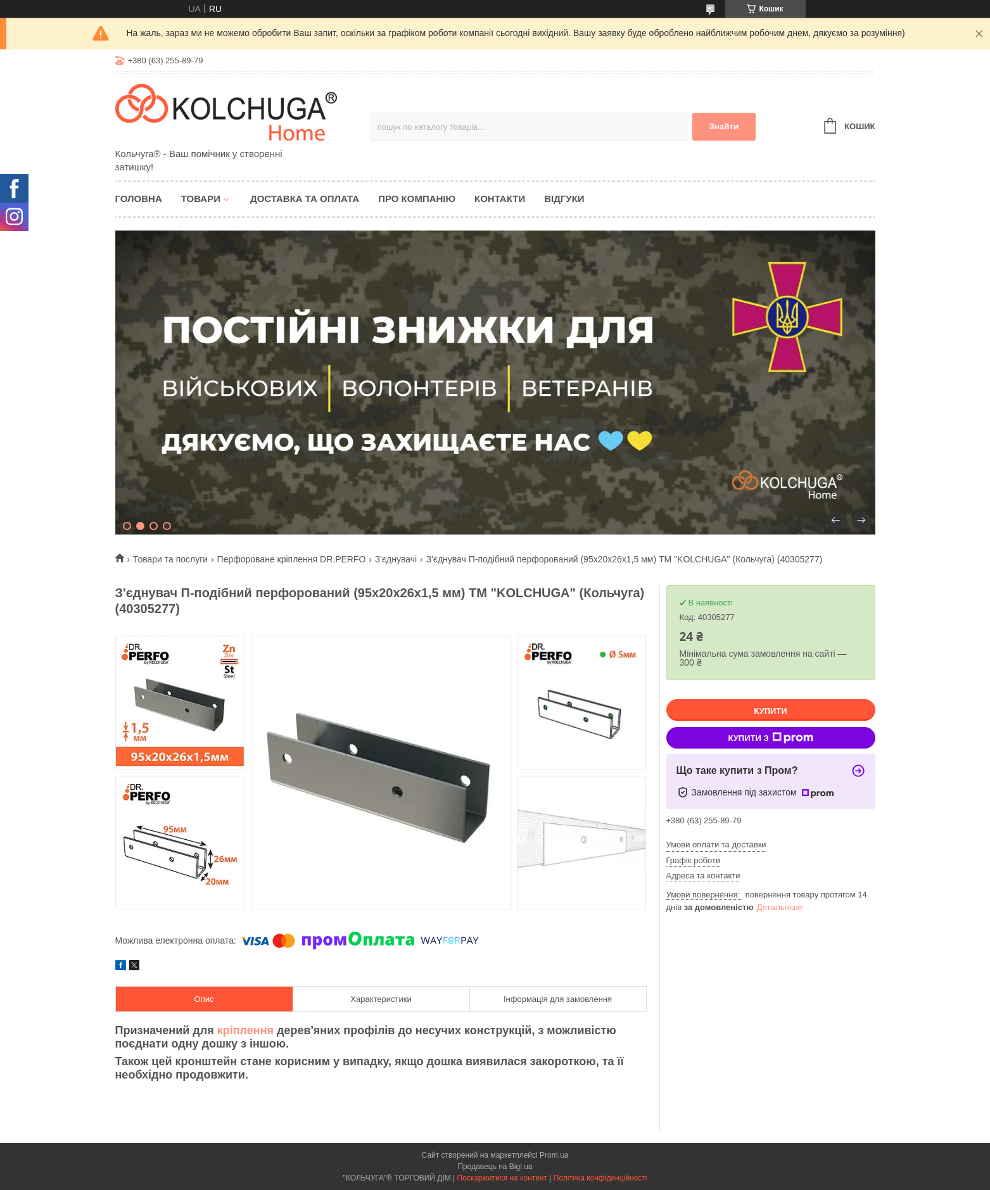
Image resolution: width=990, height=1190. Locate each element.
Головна (138, 198)
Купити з (770, 738)
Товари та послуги (170, 559)
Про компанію (416, 198)
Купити (770, 711)
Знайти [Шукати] (724, 126)
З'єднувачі (396, 559)
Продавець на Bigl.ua (494, 1166)
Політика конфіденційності (600, 1178)
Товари (200, 198)
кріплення (245, 1030)
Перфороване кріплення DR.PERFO (291, 559)
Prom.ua (554, 1155)
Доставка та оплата (304, 198)
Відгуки (564, 198)
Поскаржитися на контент (502, 1178)
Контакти (499, 198)
